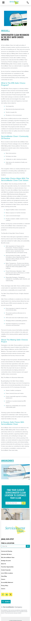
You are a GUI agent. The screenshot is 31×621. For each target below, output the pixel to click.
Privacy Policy (4, 585)
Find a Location (7, 543)
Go (24, 503)
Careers (3, 579)
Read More (6, 475)
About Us (3, 563)
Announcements (4, 30)
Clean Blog (4, 576)
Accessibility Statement (7, 582)
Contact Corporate (5, 570)
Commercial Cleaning (6, 551)
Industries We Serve (6, 554)
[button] (3, 2)
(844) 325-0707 (7, 539)
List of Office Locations (7, 573)
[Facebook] (3, 594)
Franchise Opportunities (7, 567)
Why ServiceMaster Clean (7, 557)
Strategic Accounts (6, 560)
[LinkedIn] (6, 594)
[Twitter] (10, 594)
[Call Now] (28, 2)
